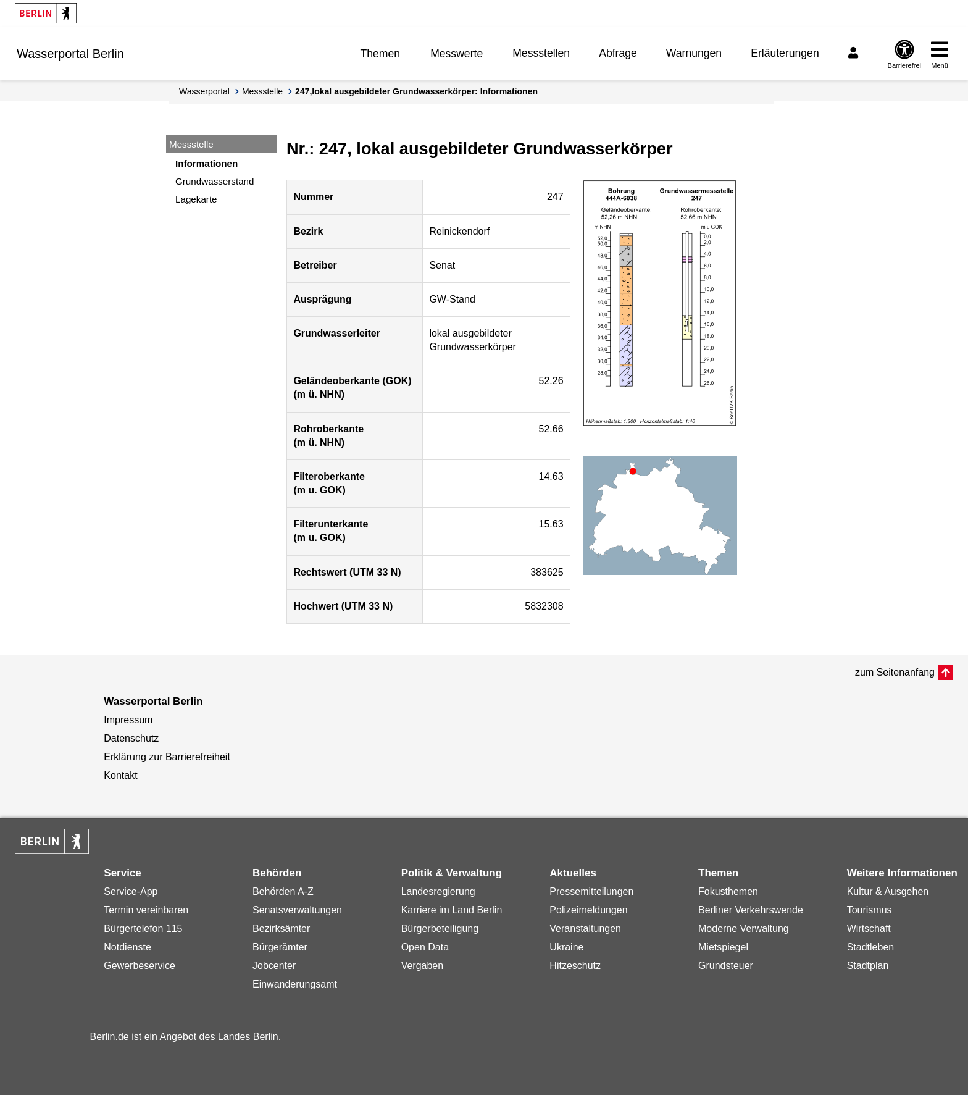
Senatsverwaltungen (297, 910)
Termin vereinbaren (146, 910)
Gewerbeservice (139, 965)
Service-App (130, 891)
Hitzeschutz (575, 965)
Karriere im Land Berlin (452, 910)
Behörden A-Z (283, 891)
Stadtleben (871, 947)
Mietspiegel (723, 947)
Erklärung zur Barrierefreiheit (167, 757)
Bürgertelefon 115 (143, 928)
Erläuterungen (785, 53)
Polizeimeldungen (588, 910)
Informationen (206, 163)
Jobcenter (274, 965)
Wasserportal (204, 91)
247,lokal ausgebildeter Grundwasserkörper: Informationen (416, 91)
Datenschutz (131, 738)
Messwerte (456, 54)
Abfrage (618, 53)
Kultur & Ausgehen (888, 891)
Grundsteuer (725, 965)
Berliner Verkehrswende (750, 910)
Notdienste (127, 947)
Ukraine (566, 947)
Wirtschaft (869, 928)
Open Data (425, 947)
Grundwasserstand (214, 181)
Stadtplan (868, 965)
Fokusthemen (728, 891)
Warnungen (694, 53)
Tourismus (869, 910)
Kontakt (120, 775)
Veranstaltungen (585, 928)
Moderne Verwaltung (743, 928)
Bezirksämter (281, 928)
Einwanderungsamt (294, 984)
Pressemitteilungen (591, 891)
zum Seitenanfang (895, 672)
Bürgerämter (279, 947)
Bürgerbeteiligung (439, 928)
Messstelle (262, 91)
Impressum (128, 720)
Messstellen (541, 53)
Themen (381, 54)
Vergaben (422, 965)
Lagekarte (196, 199)
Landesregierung (438, 891)
